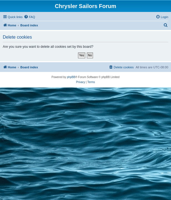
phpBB (71, 77)
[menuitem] (29, 17)
